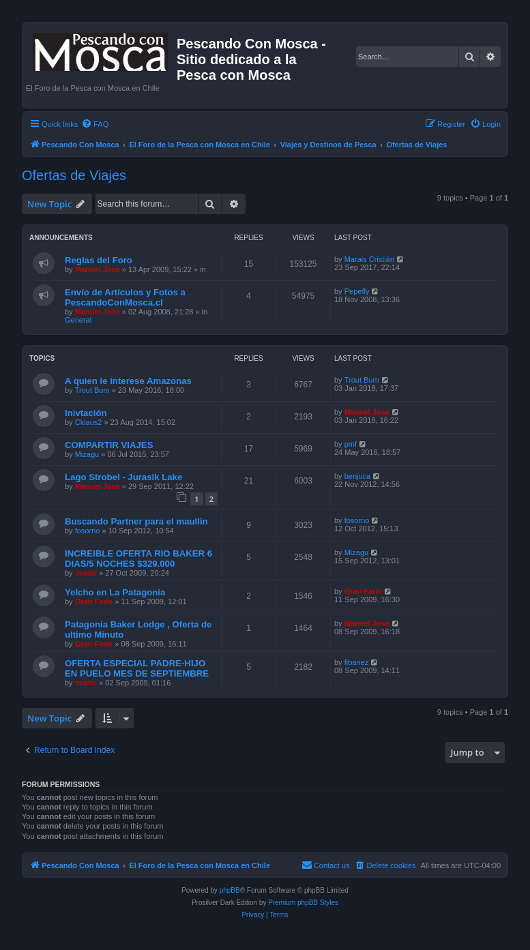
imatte (86, 573)
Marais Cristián (369, 259)
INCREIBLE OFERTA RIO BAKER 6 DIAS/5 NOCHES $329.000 (138, 558)
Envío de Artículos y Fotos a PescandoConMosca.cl (125, 297)
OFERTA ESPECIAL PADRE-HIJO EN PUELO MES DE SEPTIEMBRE (137, 668)
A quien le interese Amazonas (128, 381)
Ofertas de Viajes (74, 175)
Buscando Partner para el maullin (136, 521)
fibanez (356, 662)
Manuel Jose (97, 269)
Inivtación (86, 413)
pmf (350, 444)
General (78, 320)
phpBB (230, 890)
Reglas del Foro (98, 260)
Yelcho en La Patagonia (115, 592)
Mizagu (87, 454)
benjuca (357, 476)
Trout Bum (92, 390)
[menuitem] (94, 124)
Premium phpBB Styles (303, 902)
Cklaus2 (88, 422)
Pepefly (357, 291)
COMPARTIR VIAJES (109, 445)
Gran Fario (94, 601)
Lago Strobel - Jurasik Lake (123, 477)
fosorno (87, 530)
